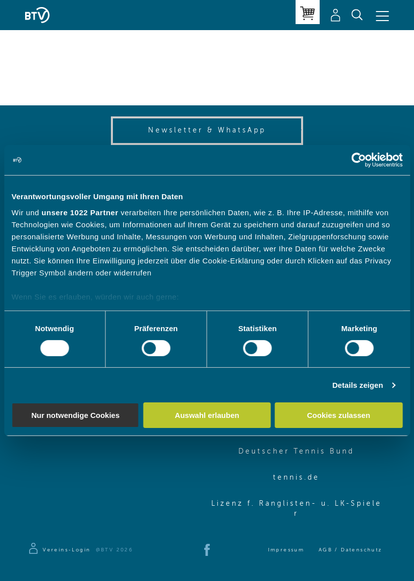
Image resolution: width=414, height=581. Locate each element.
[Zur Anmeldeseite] (59, 549)
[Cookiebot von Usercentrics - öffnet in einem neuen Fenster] (358, 160)
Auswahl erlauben (207, 415)
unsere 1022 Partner (80, 212)
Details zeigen (357, 385)
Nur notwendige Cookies (75, 415)
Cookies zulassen (338, 415)
